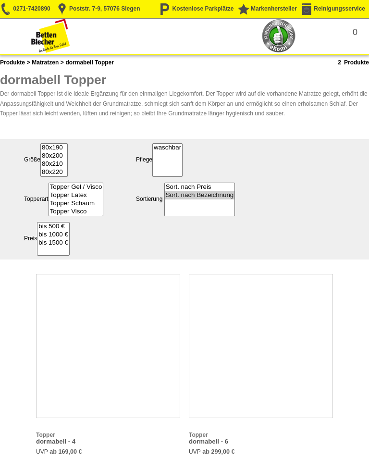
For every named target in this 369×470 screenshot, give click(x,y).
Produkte (12, 62)
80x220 (54, 172)
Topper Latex (76, 195)
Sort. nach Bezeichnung (200, 195)
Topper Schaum (76, 203)
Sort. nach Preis (200, 187)
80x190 (54, 148)
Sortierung (149, 199)
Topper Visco (76, 212)
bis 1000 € (53, 235)
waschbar (167, 148)
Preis (30, 238)
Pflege (144, 160)
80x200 (54, 156)
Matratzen (45, 62)
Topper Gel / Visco (76, 187)
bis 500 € (53, 227)
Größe (32, 160)
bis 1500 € (53, 243)
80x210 (54, 164)
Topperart (36, 199)
